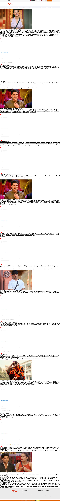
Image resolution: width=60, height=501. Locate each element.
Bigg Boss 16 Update (35, 87)
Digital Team (9, 87)
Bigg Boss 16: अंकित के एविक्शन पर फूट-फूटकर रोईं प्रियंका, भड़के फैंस (11, 29)
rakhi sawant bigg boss (4, 487)
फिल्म (14, 7)
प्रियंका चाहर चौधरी (53, 35)
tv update (22, 88)
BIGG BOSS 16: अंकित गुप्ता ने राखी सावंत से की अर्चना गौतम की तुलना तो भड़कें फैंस (13, 472)
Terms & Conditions (49, 496)
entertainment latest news (4, 178)
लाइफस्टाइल (31, 7)
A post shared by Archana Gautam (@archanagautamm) (7, 319)
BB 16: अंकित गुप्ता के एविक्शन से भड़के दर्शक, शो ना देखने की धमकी (11, 108)
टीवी (11, 87)
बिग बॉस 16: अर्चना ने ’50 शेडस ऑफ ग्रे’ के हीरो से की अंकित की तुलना (11, 290)
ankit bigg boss (30, 268)
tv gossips (18, 88)
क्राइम (36, 7)
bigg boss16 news (44, 486)
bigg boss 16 (29, 87)
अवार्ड (51, 7)
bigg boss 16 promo (47, 268)
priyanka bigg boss (11, 88)
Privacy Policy (48, 495)
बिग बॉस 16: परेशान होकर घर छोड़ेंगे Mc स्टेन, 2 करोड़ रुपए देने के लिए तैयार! (12, 380)
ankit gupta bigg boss (23, 87)
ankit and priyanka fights (22, 268)
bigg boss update (54, 268)
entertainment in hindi (48, 87)
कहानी (9, 7)
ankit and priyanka (15, 87)
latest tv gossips (12, 178)
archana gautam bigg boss (31, 358)
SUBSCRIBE (50, 0)
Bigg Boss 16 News (35, 177)
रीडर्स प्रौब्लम (24, 7)
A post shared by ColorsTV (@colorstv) (5, 230)
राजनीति (46, 7)
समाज (41, 7)
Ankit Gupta (20, 450)
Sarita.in (39, 492)
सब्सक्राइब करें (37, 500)
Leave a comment (27, 88)
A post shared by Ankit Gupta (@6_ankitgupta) (6, 62)
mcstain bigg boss (6, 451)
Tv (15, 88)
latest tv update (5, 88)
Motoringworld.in (40, 495)
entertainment (41, 87)
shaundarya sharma (13, 451)
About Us (47, 492)
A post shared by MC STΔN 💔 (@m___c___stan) (7, 410)
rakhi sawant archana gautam (52, 486)
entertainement (2, 269)
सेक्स (18, 7)
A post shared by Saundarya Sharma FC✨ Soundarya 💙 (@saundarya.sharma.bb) (11, 444)
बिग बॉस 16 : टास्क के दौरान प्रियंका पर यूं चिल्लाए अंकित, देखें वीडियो (11, 199)
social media (20, 359)
